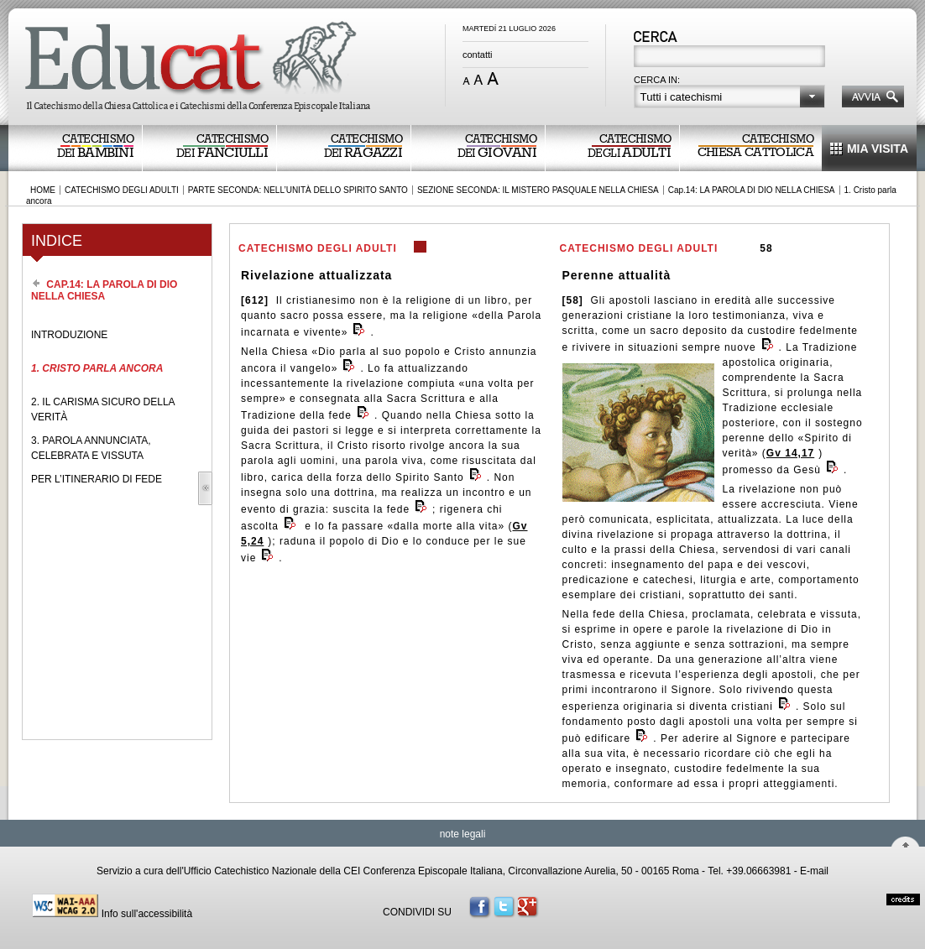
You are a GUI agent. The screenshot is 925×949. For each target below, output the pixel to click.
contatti (477, 55)
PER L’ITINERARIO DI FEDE (96, 479)
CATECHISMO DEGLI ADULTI (122, 190)
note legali (463, 834)
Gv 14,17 (790, 453)
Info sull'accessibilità (147, 914)
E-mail (814, 871)
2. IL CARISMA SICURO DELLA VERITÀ (103, 409)
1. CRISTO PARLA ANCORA (97, 368)
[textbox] (730, 58)
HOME (42, 190)
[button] (729, 96)
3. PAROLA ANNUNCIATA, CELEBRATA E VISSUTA (91, 448)
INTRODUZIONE (69, 335)
